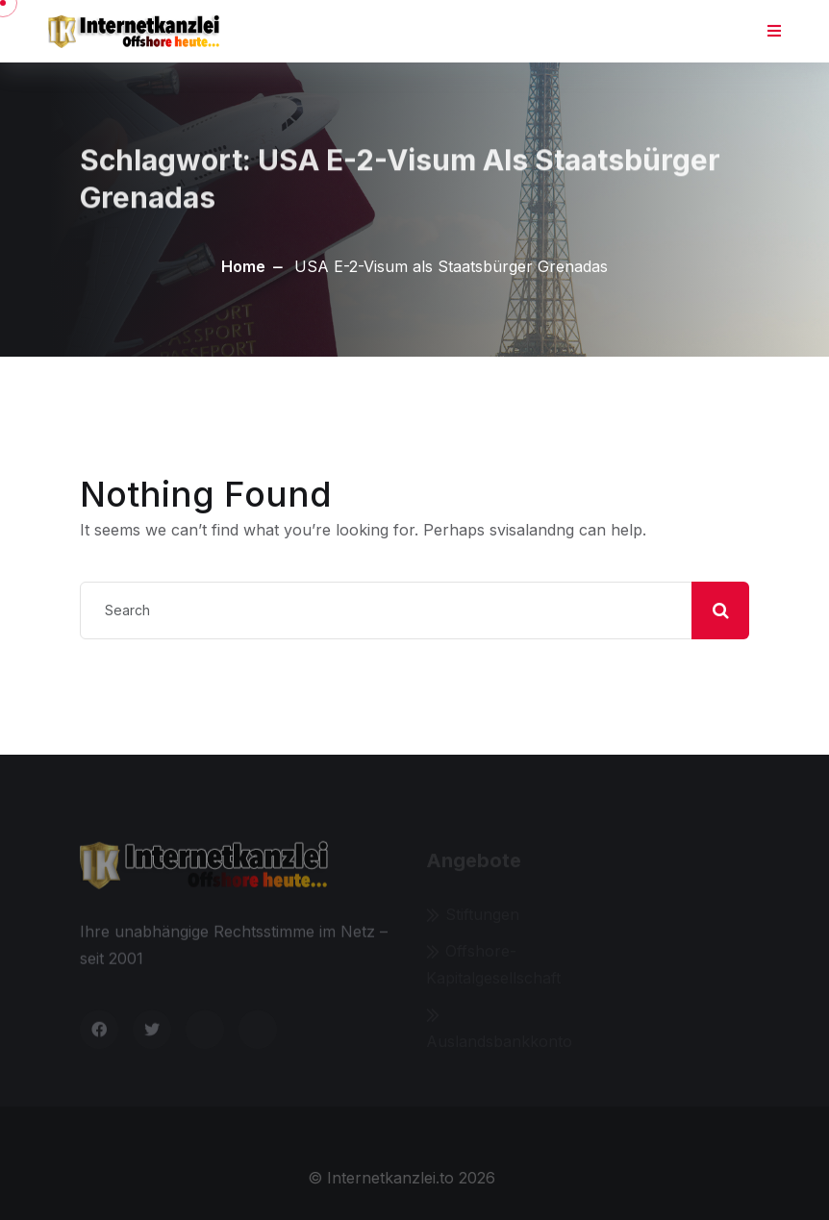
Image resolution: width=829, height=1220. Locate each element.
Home (243, 266)
